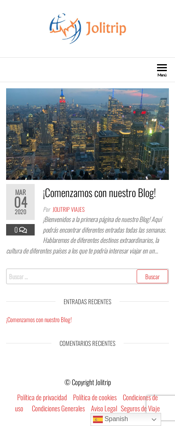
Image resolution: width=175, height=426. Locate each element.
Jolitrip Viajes (68, 209)
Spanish (110, 419)
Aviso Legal (104, 408)
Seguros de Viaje (140, 408)
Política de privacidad (42, 397)
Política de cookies (95, 397)
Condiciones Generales (58, 408)
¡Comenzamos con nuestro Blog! (99, 192)
